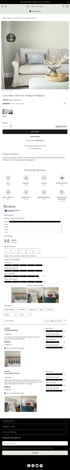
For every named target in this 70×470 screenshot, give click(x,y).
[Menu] (2, 6)
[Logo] (35, 6)
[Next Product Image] (65, 56)
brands (9, 18)
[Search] (6, 6)
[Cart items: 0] (67, 6)
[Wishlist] (63, 6)
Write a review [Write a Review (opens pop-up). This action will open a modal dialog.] (20, 104)
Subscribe (35, 453)
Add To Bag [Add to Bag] (35, 132)
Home (4, 18)
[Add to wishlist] (65, 103)
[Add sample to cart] (35, 136)
